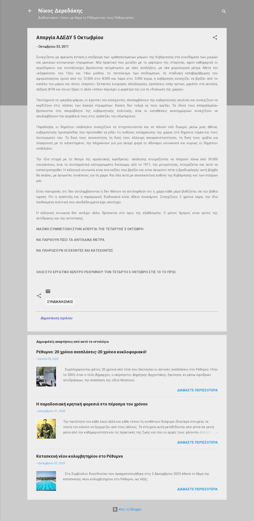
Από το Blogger (127, 509)
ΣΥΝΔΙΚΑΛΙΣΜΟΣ (60, 302)
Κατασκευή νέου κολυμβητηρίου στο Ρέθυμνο (79, 456)
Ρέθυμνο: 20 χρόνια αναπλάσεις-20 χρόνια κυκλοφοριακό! (91, 351)
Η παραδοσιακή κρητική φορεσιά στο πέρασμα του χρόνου (92, 404)
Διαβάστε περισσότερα (197, 390)
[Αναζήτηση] (224, 12)
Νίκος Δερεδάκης (60, 11)
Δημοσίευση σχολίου (57, 318)
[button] (215, 38)
